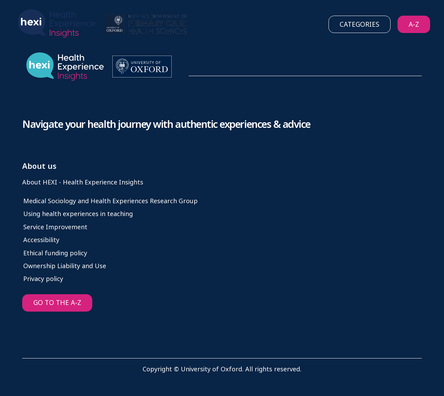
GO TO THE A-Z (57, 302)
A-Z (414, 24)
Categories (359, 24)
